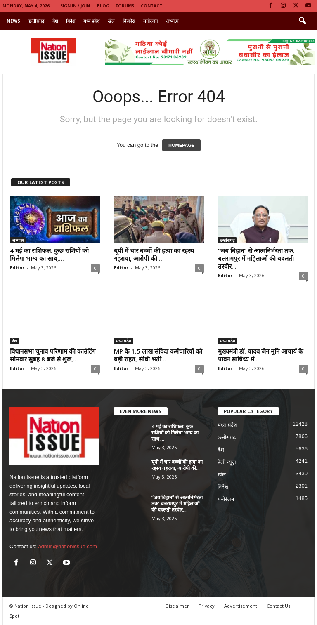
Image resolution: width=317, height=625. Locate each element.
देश (55, 21)
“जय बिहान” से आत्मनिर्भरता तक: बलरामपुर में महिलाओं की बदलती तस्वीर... (256, 258)
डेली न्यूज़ (227, 462)
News (13, 21)
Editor (17, 267)
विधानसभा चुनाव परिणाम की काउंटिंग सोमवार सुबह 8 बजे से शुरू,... (52, 355)
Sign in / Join (75, 6)
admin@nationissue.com (67, 546)
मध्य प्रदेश (91, 21)
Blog (103, 6)
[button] (302, 21)
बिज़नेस (129, 21)
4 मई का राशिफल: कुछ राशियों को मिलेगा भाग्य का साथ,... (49, 254)
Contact (151, 6)
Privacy (207, 606)
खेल (111, 21)
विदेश (70, 21)
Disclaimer (177, 606)
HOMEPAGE (181, 145)
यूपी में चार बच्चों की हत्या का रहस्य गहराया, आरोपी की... (154, 254)
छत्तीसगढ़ (36, 21)
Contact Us (278, 606)
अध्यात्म (172, 21)
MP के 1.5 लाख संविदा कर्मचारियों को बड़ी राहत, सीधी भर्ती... (158, 355)
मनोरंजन (150, 21)
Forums (125, 6)
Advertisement (240, 606)
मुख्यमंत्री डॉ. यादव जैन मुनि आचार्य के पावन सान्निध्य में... (260, 355)
